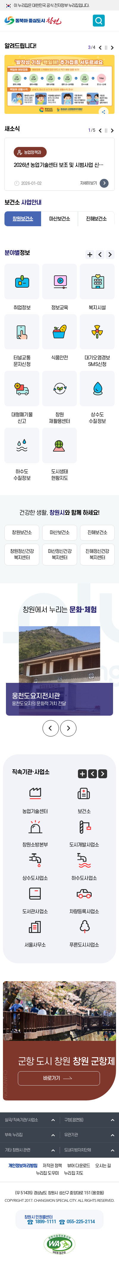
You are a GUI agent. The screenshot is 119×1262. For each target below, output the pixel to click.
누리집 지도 (73, 1173)
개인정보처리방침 (22, 1165)
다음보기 (112, 48)
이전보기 (100, 48)
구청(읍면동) (71, 1119)
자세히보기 (94, 183)
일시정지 (106, 48)
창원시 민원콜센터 (38, 1217)
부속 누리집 (11, 1134)
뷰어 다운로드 (78, 1165)
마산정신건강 (59, 555)
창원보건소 (22, 219)
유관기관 (69, 1134)
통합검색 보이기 (99, 21)
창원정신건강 (22, 555)
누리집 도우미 (47, 1173)
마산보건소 (59, 219)
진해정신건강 (97, 555)
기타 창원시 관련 (15, 1150)
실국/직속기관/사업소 (19, 1119)
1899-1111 (45, 1222)
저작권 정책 (52, 1165)
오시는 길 (103, 1165)
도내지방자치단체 (75, 1150)
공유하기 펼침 (103, 112)
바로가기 (51, 1078)
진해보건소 (96, 219)
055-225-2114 (81, 1222)
